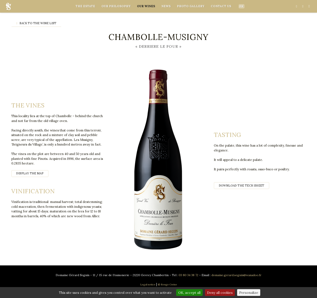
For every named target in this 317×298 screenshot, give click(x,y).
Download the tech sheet (241, 185)
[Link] (8, 6)
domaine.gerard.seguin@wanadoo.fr (236, 275)
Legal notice (147, 284)
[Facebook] (296, 6)
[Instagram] (309, 6)
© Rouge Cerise (167, 284)
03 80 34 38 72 (188, 275)
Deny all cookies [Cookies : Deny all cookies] (220, 292)
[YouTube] (303, 6)
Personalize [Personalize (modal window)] (248, 292)
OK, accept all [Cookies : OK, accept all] (189, 292)
